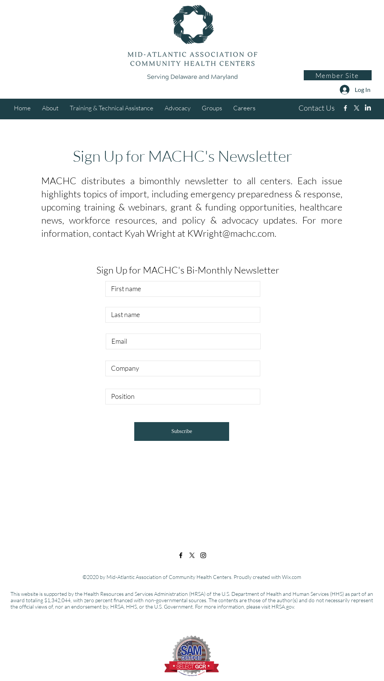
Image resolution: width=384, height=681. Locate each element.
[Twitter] (356, 108)
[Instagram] (368, 108)
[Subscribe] (181, 431)
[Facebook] (345, 108)
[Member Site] (338, 75)
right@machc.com (238, 233)
